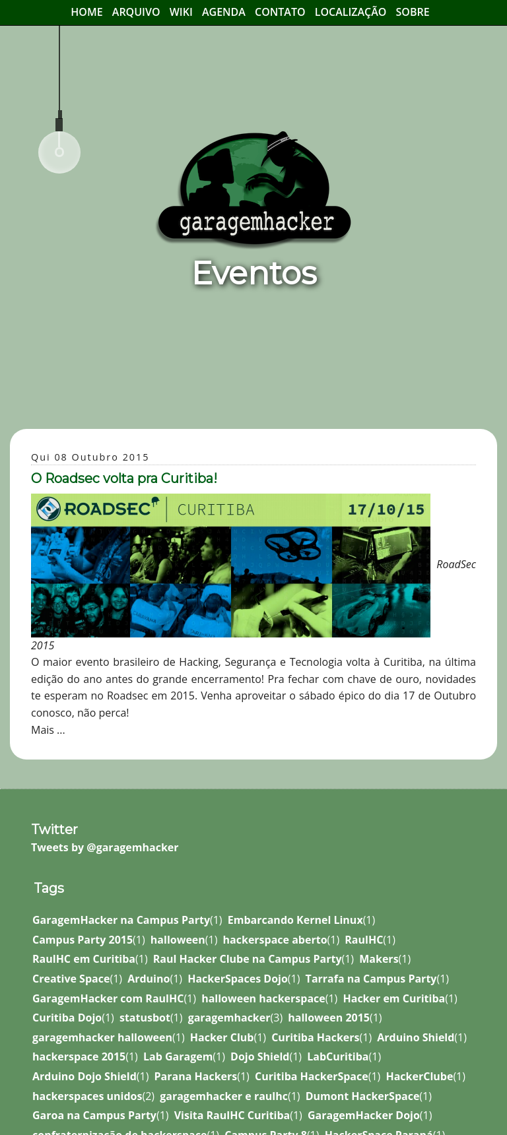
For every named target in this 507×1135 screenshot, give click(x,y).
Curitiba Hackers (315, 1037)
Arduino (148, 978)
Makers (378, 959)
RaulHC (364, 939)
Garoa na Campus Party (94, 1115)
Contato (280, 12)
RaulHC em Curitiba (83, 959)
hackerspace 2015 (78, 1056)
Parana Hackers (196, 1076)
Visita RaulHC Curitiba (232, 1115)
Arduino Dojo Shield (84, 1076)
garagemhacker (229, 1017)
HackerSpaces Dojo (237, 978)
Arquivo (136, 12)
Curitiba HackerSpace (311, 1076)
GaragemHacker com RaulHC (108, 998)
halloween (178, 939)
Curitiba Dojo (67, 1017)
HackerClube (419, 1076)
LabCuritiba (337, 1056)
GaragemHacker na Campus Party (121, 920)
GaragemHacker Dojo (364, 1115)
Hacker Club (222, 1037)
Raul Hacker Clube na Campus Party (247, 959)
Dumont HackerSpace (363, 1096)
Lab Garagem (178, 1056)
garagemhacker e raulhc (224, 1096)
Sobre (413, 12)
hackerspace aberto (275, 939)
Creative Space (71, 978)
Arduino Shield (415, 1037)
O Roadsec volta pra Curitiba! (124, 478)
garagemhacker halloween (102, 1037)
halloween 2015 (329, 1017)
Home (86, 12)
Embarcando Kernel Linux (295, 920)
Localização (351, 12)
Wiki (181, 12)
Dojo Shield (259, 1056)
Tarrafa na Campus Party (371, 978)
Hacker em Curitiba (394, 998)
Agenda (224, 12)
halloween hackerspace (263, 998)
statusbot (144, 1017)
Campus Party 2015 (82, 939)
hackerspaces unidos (87, 1096)
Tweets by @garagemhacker (105, 847)
